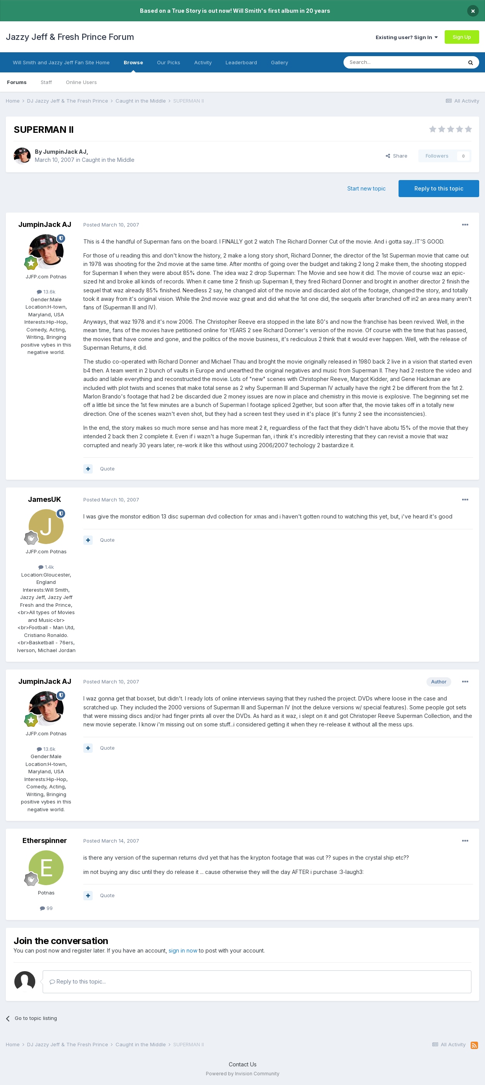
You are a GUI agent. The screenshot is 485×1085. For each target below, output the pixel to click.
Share (396, 156)
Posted (111, 224)
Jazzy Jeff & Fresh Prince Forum (70, 37)
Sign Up (462, 37)
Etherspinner (44, 840)
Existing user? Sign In (407, 37)
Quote (107, 468)
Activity (203, 62)
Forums (17, 82)
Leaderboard (241, 62)
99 (46, 908)
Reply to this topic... (78, 981)
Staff (46, 82)
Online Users (81, 82)
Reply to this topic (438, 188)
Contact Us (243, 1064)
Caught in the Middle (108, 159)
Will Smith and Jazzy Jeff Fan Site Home (61, 62)
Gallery (279, 62)
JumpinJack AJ (64, 151)
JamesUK (44, 499)
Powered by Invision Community (243, 1073)
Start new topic (366, 188)
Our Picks (168, 62)
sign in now (183, 950)
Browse (133, 65)
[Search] (383, 62)
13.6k (46, 291)
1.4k (46, 567)
